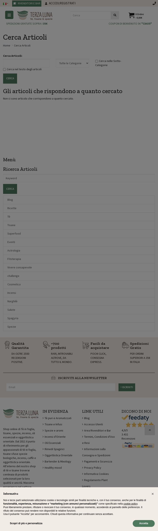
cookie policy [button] (130, 503)
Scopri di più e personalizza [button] (26, 523)
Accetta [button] (143, 523)
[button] (152, 494)
